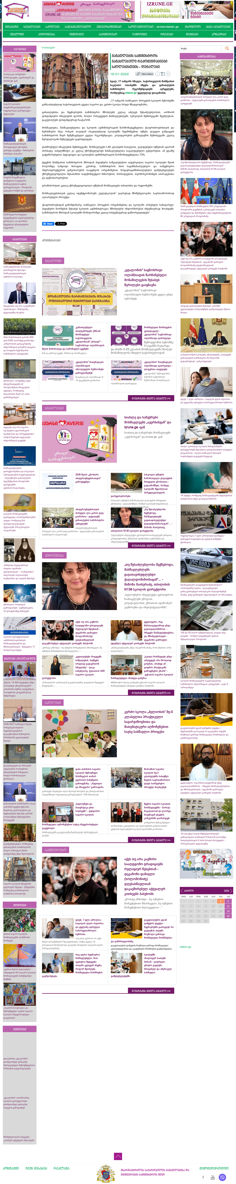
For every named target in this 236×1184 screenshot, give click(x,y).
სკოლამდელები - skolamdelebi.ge (153, 26)
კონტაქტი (11, 1168)
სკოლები (53, 26)
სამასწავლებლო (78, 26)
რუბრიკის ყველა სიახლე (151, 398)
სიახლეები (31, 26)
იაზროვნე (139, 34)
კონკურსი (219, 34)
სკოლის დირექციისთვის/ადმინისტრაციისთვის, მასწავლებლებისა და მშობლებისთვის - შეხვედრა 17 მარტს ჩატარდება (19, 643)
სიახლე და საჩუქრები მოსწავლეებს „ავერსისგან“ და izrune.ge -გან (19, 77)
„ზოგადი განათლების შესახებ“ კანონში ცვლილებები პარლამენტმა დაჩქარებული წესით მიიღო (205, 309)
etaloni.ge (131, 92)
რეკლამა (61, 1168)
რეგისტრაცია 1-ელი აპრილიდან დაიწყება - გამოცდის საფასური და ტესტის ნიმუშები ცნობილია (203, 539)
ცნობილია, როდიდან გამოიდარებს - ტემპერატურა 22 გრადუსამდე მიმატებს (18, 607)
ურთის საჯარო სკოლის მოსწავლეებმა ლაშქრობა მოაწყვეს (17, 937)
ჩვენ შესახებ (36, 1168)
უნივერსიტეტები (109, 26)
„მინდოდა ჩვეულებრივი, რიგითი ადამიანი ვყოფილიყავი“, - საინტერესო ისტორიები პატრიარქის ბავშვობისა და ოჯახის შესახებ (19, 572)
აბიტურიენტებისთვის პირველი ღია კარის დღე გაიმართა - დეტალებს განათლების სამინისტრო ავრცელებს (205, 100)
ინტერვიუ (76, 34)
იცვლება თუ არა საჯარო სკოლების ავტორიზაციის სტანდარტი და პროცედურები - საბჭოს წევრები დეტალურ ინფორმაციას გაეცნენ (19, 434)
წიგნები (192, 34)
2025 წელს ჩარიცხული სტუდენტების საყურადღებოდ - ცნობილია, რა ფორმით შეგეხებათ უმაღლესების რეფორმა (19, 221)
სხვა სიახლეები (218, 26)
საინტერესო (108, 34)
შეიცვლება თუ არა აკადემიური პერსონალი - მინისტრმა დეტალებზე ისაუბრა (19, 309)
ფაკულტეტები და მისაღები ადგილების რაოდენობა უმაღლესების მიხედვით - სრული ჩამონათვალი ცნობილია (17, 772)
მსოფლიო (193, 26)
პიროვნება (46, 34)
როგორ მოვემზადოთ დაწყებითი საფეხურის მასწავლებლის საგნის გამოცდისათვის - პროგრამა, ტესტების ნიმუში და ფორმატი (19, 184)
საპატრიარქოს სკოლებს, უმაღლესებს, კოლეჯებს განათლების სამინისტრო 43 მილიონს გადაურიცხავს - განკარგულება (206, 358)
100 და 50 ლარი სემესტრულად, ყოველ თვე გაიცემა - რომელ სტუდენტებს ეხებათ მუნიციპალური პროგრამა (203, 636)
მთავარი (11, 26)
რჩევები (167, 34)
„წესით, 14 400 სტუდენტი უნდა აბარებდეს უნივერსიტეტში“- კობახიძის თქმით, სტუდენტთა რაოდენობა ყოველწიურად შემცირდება (19, 689)
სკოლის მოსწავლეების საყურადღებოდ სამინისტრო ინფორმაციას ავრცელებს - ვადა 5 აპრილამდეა (204, 684)
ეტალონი (17, 34)
